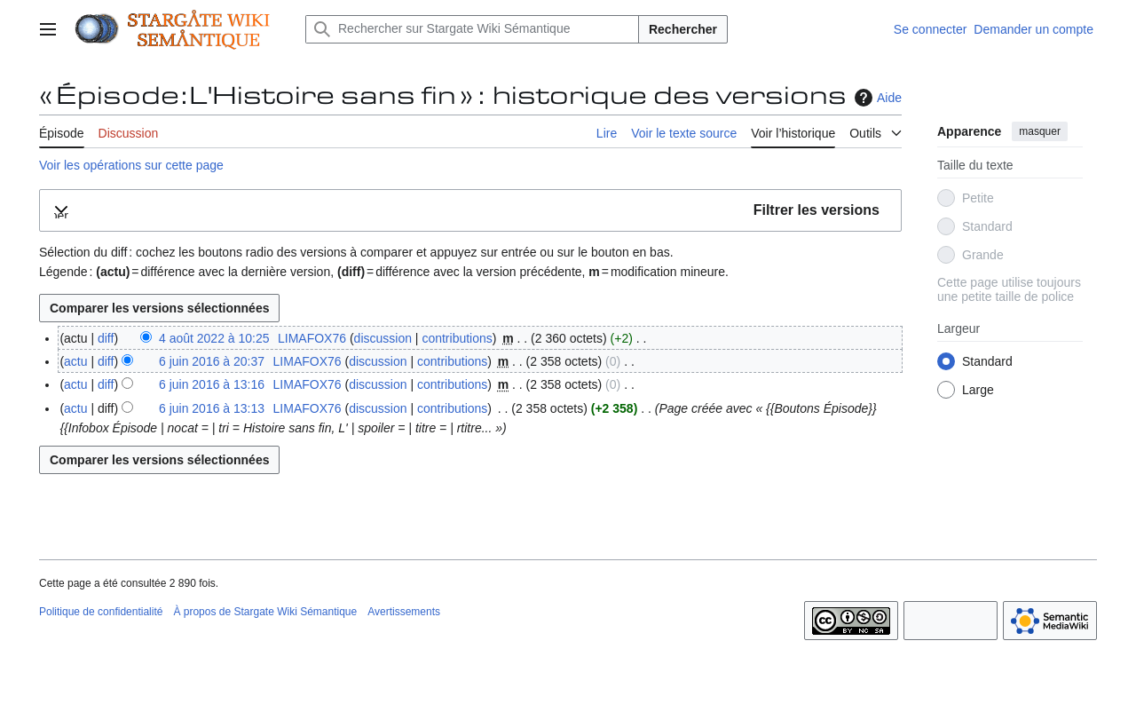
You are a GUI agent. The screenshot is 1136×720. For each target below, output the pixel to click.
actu (75, 361)
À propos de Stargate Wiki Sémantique (265, 611)
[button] (470, 211)
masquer (1040, 131)
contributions (457, 338)
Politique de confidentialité (100, 611)
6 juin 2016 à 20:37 (211, 361)
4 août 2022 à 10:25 (214, 338)
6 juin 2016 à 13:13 (211, 408)
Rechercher (683, 29)
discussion (383, 338)
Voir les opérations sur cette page (131, 165)
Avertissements (403, 611)
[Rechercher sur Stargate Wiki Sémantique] (472, 29)
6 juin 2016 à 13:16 (211, 384)
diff (106, 338)
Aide (876, 98)
